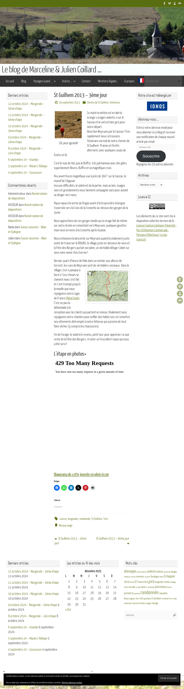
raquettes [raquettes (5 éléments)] (163, 593)
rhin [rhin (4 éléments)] (137, 598)
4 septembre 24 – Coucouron (25, 172)
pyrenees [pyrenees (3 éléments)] (137, 593)
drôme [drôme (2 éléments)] (161, 577)
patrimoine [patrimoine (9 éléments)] (160, 587)
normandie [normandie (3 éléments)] (151, 587)
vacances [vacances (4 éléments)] (127, 603)
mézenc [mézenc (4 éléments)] (144, 587)
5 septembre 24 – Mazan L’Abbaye (27, 166)
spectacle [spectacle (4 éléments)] (147, 598)
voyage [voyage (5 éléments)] (155, 603)
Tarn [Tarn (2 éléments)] (170, 599)
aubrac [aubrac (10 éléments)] (159, 571)
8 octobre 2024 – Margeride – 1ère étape (32, 616)
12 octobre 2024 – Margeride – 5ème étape (33, 571)
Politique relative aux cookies (72, 682)
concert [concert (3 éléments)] (147, 577)
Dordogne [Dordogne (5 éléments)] (155, 576)
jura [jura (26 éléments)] (151, 581)
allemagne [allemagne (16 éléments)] (130, 571)
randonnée (84, 518)
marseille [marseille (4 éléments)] (131, 587)
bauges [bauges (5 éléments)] (174, 571)
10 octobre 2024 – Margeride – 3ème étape (33, 594)
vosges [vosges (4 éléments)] (148, 603)
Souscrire (151, 156)
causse (63, 518)
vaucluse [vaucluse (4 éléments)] (135, 603)
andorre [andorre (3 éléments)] (144, 572)
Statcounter (7, 686)
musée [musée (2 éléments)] (138, 587)
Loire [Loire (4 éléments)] (126, 587)
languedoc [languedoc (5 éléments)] (159, 582)
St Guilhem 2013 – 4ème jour (112, 541)
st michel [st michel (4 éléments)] (165, 598)
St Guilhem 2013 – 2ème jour (70, 541)
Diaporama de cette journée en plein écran (83, 474)
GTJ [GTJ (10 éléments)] (136, 582)
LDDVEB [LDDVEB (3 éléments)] (166, 582)
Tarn (105, 518)
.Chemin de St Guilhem (97, 102)
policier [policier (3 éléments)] (169, 587)
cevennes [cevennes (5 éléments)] (140, 576)
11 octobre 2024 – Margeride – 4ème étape (33, 582)
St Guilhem (96, 518)
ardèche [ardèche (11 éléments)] (151, 571)
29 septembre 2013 (69, 102)
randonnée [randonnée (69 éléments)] (149, 592)
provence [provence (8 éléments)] (128, 593)
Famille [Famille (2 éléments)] (131, 582)
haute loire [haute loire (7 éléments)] (143, 582)
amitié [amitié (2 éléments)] (139, 572)
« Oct (68, 609)
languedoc (73, 518)
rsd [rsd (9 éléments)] (141, 598)
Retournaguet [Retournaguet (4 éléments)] (129, 598)
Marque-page (65, 525)
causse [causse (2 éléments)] (133, 577)
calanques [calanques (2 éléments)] (127, 577)
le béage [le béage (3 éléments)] (173, 582)
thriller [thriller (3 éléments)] (174, 599)
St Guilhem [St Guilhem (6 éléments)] (156, 598)
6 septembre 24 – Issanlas (23, 159)
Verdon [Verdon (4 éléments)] (142, 603)
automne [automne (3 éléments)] (167, 572)
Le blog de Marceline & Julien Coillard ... (51, 69)
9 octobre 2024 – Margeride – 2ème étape (32, 605)
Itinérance (115, 102)
